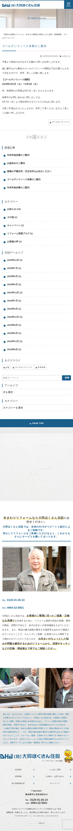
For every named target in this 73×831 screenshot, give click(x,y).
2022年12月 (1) (14, 341)
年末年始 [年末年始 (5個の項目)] (41, 367)
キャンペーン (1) (15, 225)
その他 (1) (12, 217)
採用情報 (18, 776)
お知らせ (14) (14, 209)
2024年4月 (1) (14, 308)
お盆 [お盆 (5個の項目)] (7, 367)
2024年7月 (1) (14, 300)
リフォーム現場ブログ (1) (20, 233)
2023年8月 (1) (14, 325)
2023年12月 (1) (14, 317)
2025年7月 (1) (14, 268)
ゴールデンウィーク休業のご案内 (24, 46)
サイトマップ (55, 783)
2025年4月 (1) (14, 284)
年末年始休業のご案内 (18, 155)
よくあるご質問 (55, 769)
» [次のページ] (45, 137)
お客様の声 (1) (14, 241)
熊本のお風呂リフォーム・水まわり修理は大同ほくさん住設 (35, 815)
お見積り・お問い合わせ (55, 776)
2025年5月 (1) (14, 276)
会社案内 (18, 769)
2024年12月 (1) (14, 292)
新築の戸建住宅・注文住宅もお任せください (29, 171)
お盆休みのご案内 (16, 163)
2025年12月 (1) (14, 260)
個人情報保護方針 (18, 783)
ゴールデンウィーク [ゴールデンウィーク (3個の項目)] (23, 367)
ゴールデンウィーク (60, 122)
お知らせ (66, 56)
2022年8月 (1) (14, 349)
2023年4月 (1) (14, 333)
